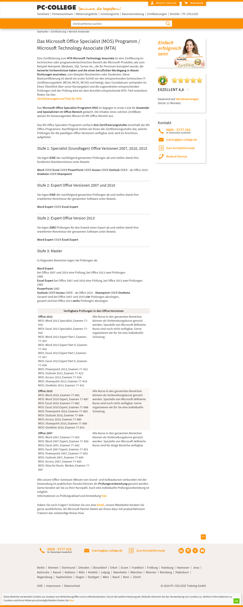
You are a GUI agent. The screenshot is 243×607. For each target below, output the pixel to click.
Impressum (53, 585)
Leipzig (105, 572)
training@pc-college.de (181, 139)
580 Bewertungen (187, 99)
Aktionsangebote (87, 14)
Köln (82, 572)
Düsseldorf (100, 567)
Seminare (43, 14)
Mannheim (120, 572)
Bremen (53, 567)
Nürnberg (166, 572)
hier (104, 496)
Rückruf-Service (176, 156)
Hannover (183, 567)
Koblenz (70, 572)
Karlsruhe (43, 572)
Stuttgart (93, 577)
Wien (106, 577)
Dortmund (68, 567)
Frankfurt (138, 567)
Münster (151, 572)
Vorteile (175, 14)
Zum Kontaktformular (180, 148)
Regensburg (44, 577)
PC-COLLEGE (190, 14)
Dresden (84, 567)
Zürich (137, 577)
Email (100, 505)
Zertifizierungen (157, 14)
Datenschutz (72, 585)
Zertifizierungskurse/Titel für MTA (59, 99)
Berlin (41, 567)
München (136, 572)
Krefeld (92, 572)
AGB (40, 585)
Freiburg (152, 567)
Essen (124, 567)
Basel (116, 577)
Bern (126, 577)
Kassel (57, 572)
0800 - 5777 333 (178, 131)
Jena (196, 567)
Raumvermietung (133, 14)
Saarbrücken (64, 577)
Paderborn (182, 572)
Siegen (80, 577)
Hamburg (167, 567)
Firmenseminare (62, 14)
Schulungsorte (109, 14)
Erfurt (113, 567)
